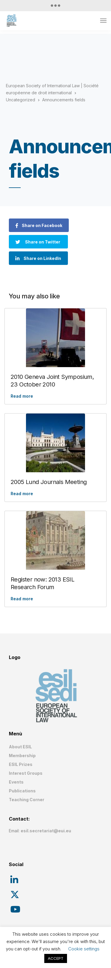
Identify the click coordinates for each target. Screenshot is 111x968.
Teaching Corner (26, 799)
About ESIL (20, 746)
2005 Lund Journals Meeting (48, 481)
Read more (22, 396)
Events (16, 781)
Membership (22, 755)
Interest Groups (26, 773)
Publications (22, 790)
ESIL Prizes (20, 764)
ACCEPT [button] (55, 958)
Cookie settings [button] (83, 949)
